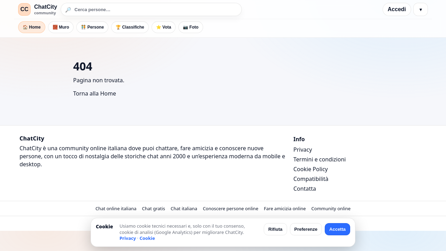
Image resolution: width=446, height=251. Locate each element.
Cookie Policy (310, 169)
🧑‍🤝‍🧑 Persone (92, 27)
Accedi (397, 9)
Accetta (337, 229)
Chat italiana (184, 208)
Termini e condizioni (319, 159)
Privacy (302, 149)
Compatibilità (310, 179)
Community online (331, 208)
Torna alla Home (94, 93)
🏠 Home (32, 27)
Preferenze (305, 229)
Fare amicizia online (285, 208)
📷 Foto (190, 27)
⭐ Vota (163, 27)
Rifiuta (275, 229)
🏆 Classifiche (130, 27)
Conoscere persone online (230, 208)
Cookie (147, 238)
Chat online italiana (116, 208)
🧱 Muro (61, 27)
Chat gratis (153, 208)
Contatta (304, 188)
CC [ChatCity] (24, 9)
